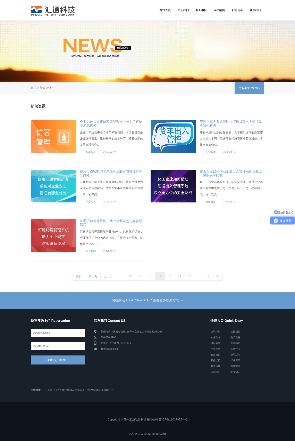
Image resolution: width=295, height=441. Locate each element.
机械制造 (235, 331)
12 (130, 276)
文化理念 (215, 337)
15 (159, 276)
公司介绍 (215, 331)
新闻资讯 (237, 10)
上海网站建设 (93, 389)
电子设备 (235, 337)
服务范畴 (215, 366)
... (120, 276)
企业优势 (215, 348)
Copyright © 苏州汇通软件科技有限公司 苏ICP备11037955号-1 (147, 419)
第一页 (92, 276)
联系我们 (255, 10)
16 (169, 276)
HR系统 (48, 389)
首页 (33, 87)
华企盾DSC (68, 389)
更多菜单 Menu (249, 88)
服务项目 (201, 10)
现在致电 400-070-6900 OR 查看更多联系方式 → (147, 300)
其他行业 (235, 348)
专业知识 (90, 201)
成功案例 (219, 10)
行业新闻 (210, 152)
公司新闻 (235, 354)
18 (189, 276)
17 (180, 276)
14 (150, 276)
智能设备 (80, 389)
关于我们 (183, 10)
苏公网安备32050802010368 (147, 433)
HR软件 (57, 389)
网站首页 (165, 10)
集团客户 (235, 343)
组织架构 (215, 343)
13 (140, 276)
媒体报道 (90, 152)
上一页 (108, 276)
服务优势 (215, 360)
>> (217, 276)
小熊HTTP (106, 389)
